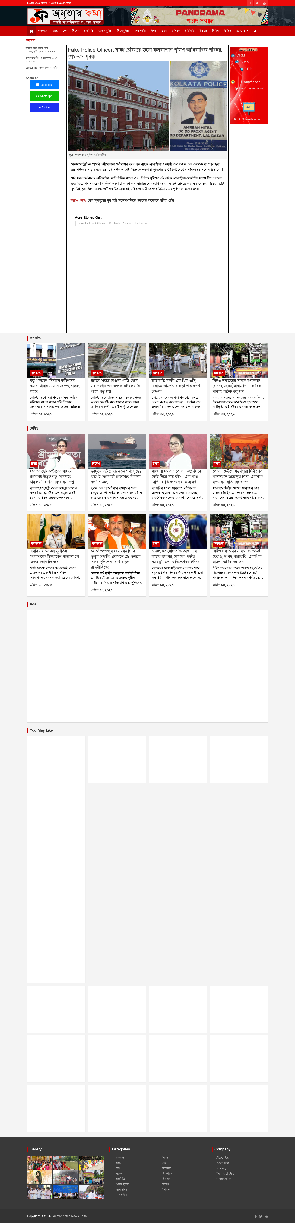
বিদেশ (75, 31)
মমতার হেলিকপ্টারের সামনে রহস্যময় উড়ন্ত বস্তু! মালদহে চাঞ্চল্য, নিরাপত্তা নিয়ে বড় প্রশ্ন (52, 477)
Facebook (44, 85)
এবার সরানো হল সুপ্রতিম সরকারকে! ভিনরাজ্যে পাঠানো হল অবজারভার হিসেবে (54, 557)
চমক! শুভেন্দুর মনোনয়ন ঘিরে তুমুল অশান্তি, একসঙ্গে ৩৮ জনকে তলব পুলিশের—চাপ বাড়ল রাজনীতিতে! (115, 559)
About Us (222, 1158)
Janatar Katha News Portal (69, 1216)
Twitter (44, 107)
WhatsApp (44, 96)
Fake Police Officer (91, 223)
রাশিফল (175, 31)
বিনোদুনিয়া (123, 31)
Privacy (221, 1168)
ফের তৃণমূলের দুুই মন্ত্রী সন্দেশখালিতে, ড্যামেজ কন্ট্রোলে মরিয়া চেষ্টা (131, 200)
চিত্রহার (203, 31)
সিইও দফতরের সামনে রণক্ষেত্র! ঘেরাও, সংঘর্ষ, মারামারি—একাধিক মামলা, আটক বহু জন (237, 386)
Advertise (222, 1163)
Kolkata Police (120, 223)
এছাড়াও (240, 31)
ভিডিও (227, 31)
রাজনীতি (89, 31)
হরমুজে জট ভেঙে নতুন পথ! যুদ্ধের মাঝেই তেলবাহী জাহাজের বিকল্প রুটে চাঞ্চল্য (116, 477)
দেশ (65, 31)
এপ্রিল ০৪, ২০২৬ (224, 414)
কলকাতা (43, 31)
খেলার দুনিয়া (105, 31)
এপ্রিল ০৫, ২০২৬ (41, 414)
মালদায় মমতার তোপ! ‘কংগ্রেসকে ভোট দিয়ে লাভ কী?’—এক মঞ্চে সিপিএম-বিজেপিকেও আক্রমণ (177, 477)
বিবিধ (215, 31)
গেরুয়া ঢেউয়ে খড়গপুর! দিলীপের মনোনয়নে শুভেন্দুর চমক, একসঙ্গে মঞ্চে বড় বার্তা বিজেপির (238, 477)
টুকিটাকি (190, 31)
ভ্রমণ (164, 31)
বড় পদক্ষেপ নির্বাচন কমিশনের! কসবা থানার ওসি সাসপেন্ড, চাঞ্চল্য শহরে (55, 386)
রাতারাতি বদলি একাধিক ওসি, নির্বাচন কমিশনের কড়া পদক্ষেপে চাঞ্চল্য (176, 386)
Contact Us (223, 1179)
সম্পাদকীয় (140, 31)
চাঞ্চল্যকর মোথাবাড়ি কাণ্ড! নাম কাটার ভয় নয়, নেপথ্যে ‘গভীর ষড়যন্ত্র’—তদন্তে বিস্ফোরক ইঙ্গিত (176, 557)
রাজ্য (55, 31)
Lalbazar (141, 223)
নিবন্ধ (154, 31)
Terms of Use (225, 1174)
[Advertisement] (147, 280)
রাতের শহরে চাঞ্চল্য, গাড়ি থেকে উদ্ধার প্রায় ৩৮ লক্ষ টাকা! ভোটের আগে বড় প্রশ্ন (115, 386)
